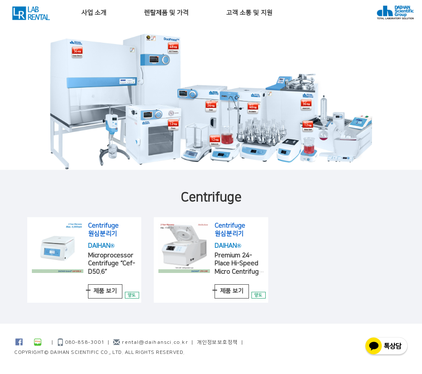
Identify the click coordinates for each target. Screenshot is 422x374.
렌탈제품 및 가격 (166, 12)
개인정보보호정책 (217, 342)
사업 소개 (93, 12)
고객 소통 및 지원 (249, 12)
